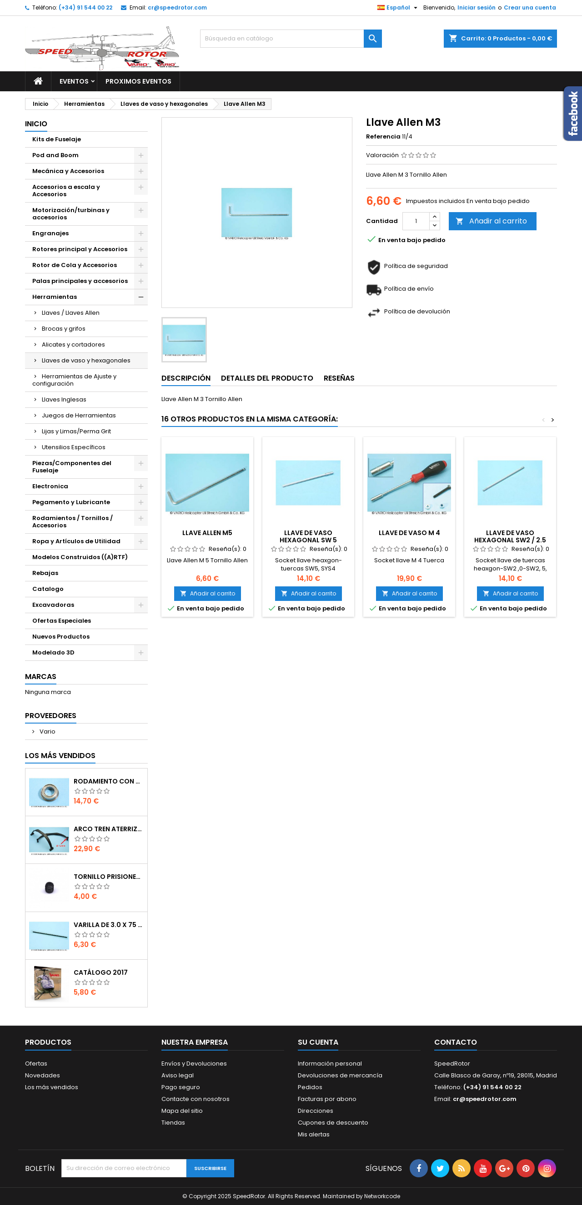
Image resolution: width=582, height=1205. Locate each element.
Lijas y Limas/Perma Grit (76, 431)
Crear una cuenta (530, 7)
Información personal (330, 1063)
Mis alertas (314, 1134)
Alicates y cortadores (73, 344)
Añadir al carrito (491, 221)
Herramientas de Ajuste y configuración (74, 380)
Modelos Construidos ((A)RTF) (80, 557)
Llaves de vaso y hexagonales (86, 360)
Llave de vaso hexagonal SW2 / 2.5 (510, 536)
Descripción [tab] (186, 378)
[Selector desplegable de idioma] (398, 7)
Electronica (50, 486)
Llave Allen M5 (207, 532)
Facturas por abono (327, 1099)
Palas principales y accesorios (80, 281)
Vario (46, 731)
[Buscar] (291, 39)
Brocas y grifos (63, 328)
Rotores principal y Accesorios (79, 249)
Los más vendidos (60, 755)
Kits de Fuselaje (56, 139)
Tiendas (173, 1122)
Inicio (36, 124)
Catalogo (48, 589)
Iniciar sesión (476, 7)
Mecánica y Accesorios (68, 171)
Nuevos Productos (61, 636)
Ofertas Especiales (61, 620)
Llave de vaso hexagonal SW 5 (308, 536)
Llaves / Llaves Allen (71, 312)
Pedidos (310, 1087)
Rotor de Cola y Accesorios (74, 265)
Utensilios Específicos (73, 447)
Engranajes (50, 233)
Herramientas (54, 297)
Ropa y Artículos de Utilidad (76, 541)
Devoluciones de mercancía (340, 1075)
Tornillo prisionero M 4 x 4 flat (109, 876)
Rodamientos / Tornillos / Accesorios (72, 522)
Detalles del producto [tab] (267, 378)
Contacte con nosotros (195, 1099)
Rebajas (45, 573)
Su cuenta (318, 1042)
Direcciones (315, 1110)
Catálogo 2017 (101, 972)
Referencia (383, 137)
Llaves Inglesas (64, 399)
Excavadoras (53, 604)
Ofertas (36, 1063)
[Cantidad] (416, 221)
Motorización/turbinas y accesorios (71, 214)
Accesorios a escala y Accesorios (66, 190)
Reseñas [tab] (339, 378)
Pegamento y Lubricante (71, 502)
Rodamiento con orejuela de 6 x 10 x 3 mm (109, 781)
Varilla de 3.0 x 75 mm (109, 924)
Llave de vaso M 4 (409, 532)
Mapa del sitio (182, 1110)
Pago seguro (180, 1087)
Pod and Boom (55, 155)
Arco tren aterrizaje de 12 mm (109, 829)
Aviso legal (177, 1075)
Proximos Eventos (138, 81)
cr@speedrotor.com (177, 7)
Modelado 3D (53, 652)
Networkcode (382, 1196)
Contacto (455, 1042)
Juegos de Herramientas (79, 415)
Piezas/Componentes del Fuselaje (71, 467)
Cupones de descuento (333, 1122)
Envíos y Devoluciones (194, 1063)
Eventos (74, 81)
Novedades (42, 1075)
